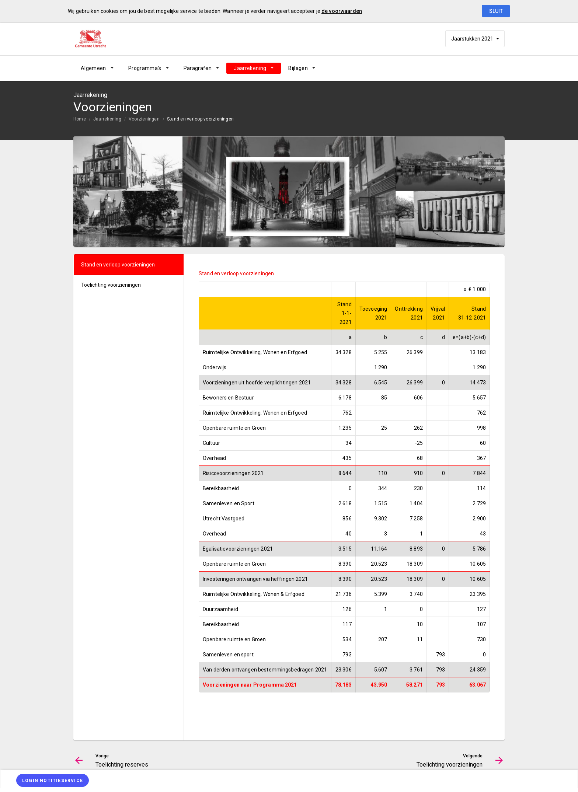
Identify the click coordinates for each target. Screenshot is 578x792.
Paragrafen (198, 68)
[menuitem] (97, 68)
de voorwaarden (341, 11)
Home (79, 119)
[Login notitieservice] (52, 780)
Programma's (144, 68)
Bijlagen (298, 68)
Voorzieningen (144, 119)
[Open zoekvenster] (496, 68)
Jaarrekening (250, 68)
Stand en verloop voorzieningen (200, 119)
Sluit (496, 11)
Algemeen (93, 68)
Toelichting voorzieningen (111, 285)
